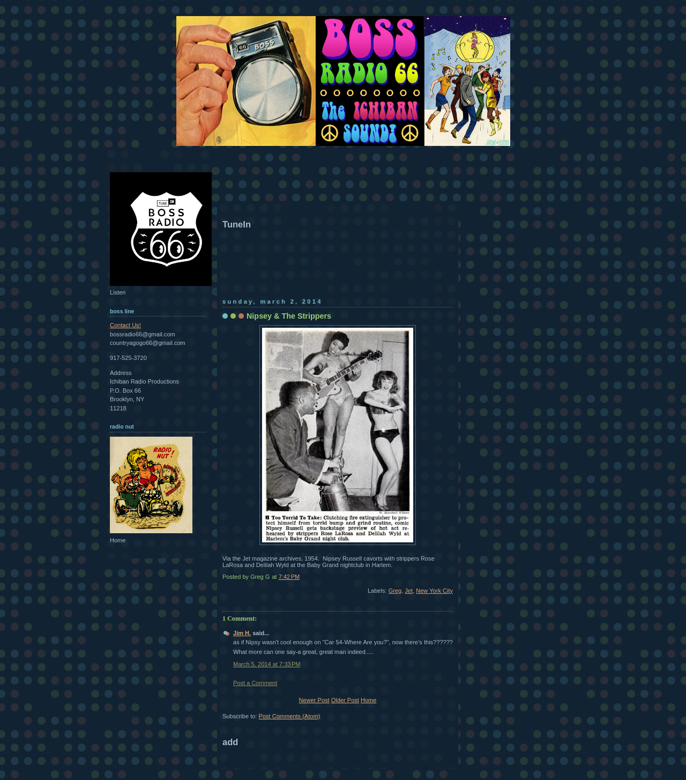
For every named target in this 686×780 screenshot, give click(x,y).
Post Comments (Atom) (289, 716)
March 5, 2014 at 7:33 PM (267, 664)
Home (368, 700)
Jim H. (242, 633)
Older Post (345, 700)
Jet (409, 590)
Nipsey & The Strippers (289, 316)
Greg (395, 590)
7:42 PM (289, 576)
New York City (434, 590)
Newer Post (314, 700)
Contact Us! (125, 325)
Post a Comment (255, 683)
